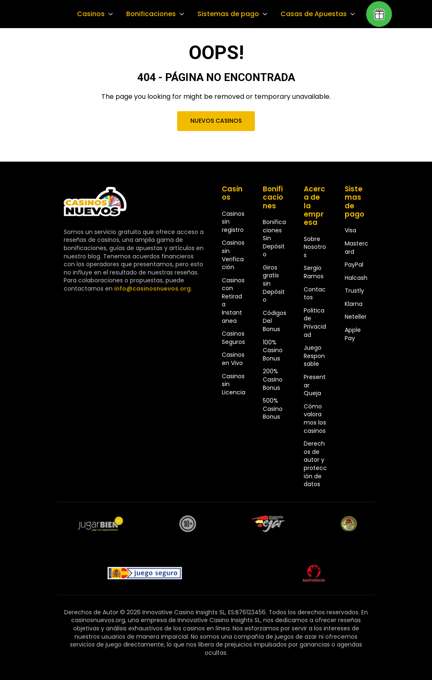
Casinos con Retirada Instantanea (233, 300)
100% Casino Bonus (273, 350)
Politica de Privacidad (315, 322)
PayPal (354, 264)
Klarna (353, 304)
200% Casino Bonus (273, 379)
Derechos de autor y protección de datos (315, 463)
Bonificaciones (149, 14)
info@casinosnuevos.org (151, 288)
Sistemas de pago (226, 14)
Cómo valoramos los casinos (315, 418)
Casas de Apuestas (310, 14)
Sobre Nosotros (315, 247)
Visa (350, 230)
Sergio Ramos (314, 272)
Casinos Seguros (233, 337)
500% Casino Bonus (273, 408)
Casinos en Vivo (233, 359)
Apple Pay (353, 334)
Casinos (90, 14)
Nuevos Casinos (216, 121)
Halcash (356, 278)
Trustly (354, 290)
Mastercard (356, 247)
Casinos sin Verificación (233, 255)
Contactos (315, 293)
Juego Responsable (314, 356)
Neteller (356, 317)
